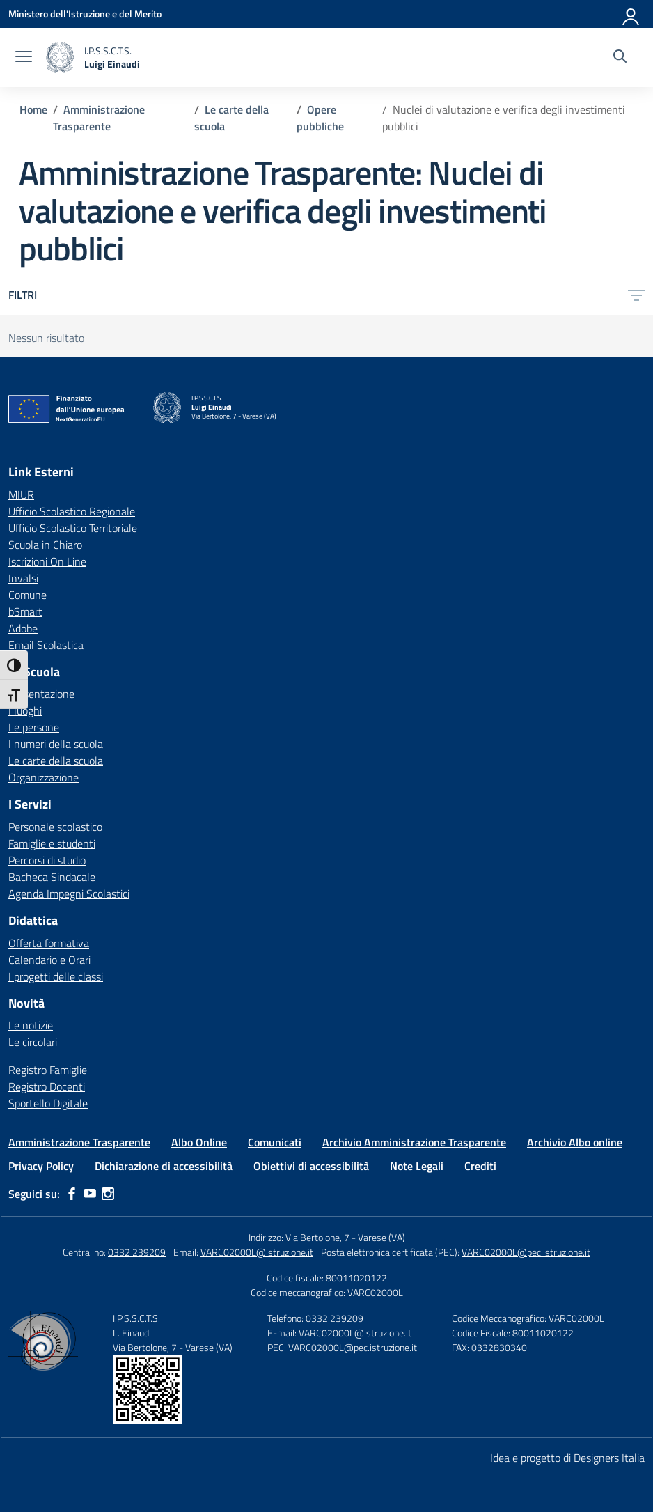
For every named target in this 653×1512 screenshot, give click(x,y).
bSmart (25, 611)
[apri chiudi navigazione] (23, 57)
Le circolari (32, 1042)
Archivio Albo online (574, 1142)
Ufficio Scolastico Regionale (71, 511)
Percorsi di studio (47, 860)
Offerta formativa (48, 943)
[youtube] (90, 1193)
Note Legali (416, 1166)
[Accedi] (631, 14)
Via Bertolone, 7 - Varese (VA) (345, 1237)
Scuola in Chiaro (45, 544)
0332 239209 (137, 1252)
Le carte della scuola (55, 760)
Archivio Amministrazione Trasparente (414, 1142)
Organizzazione (43, 777)
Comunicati (274, 1142)
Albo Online (199, 1142)
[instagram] (108, 1193)
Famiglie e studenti (51, 843)
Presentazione (41, 693)
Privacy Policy (41, 1166)
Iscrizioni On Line (47, 561)
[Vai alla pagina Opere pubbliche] (320, 117)
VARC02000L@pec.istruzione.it (526, 1252)
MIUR (21, 494)
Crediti (480, 1166)
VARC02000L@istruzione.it (256, 1252)
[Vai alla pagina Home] (33, 109)
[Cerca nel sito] (620, 58)
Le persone (33, 727)
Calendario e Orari (49, 959)
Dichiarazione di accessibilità (164, 1166)
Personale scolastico (55, 826)
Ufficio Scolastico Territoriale (72, 528)
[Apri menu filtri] (636, 295)
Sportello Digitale (48, 1103)
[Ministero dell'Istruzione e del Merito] (85, 13)
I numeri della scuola (55, 743)
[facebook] (71, 1193)
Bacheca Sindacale (51, 876)
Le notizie (30, 1025)
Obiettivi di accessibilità (311, 1166)
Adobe (23, 628)
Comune (27, 594)
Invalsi (23, 578)
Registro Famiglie (47, 1069)
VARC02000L (375, 1292)
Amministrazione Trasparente (79, 1142)
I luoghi (25, 710)
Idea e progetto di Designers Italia (567, 1457)
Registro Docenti (46, 1086)
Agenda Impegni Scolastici (68, 893)
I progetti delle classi (55, 976)
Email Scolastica (46, 645)
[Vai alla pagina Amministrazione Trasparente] (99, 117)
